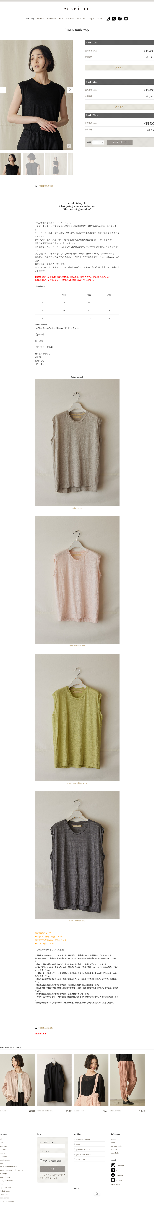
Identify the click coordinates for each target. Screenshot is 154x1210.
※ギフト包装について (45, 943)
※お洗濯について (43, 933)
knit (1, 1184)
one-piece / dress (6, 1180)
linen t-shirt (80, 1159)
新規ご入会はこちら (48, 1177)
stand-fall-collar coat (45, 1111)
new (1, 1142)
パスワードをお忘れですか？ (52, 1175)
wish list (70, 18)
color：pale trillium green (77, 719)
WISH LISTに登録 (45, 186)
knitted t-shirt (79, 1111)
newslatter (115, 1153)
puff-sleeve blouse (83, 1154)
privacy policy (117, 1146)
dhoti (78, 1144)
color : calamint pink (77, 581)
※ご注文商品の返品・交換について (51, 940)
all (1, 1139)
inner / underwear (7, 1201)
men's (61, 18)
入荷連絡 (119, 68)
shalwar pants (115, 1111)
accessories (4, 1198)
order (113, 1142)
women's (41, 18)
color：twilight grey (77, 920)
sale (1, 1163)
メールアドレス (52, 1144)
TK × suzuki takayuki (8, 1167)
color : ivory (77, 508)
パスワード (52, 1153)
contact (100, 18)
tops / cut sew (5, 1187)
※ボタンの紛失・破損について (49, 936)
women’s (3, 1146)
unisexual (51, 18)
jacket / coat (5, 1191)
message (3, 1173)
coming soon (5, 1160)
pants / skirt (4, 1194)
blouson (3, 1111)
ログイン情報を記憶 (50, 1161)
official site (115, 1185)
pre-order (3, 1156)
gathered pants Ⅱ (83, 1149)
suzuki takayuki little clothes (11, 1170)
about (113, 1139)
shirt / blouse (5, 1177)
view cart (82, 18)
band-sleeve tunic (83, 1139)
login (91, 18)
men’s (2, 1153)
